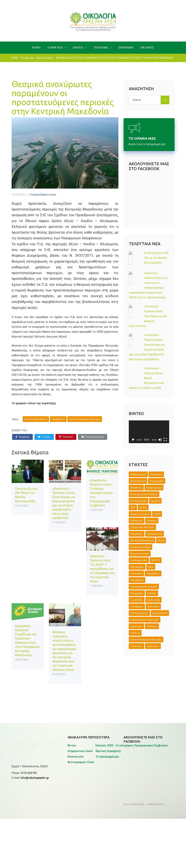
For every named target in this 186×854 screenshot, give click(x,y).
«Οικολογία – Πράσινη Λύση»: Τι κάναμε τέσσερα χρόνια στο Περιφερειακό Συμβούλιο (101, 492)
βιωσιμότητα (160, 613)
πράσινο (135, 633)
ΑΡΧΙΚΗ (36, 47)
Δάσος (143, 507)
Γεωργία (155, 500)
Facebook (22, 436)
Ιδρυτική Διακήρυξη (108, 751)
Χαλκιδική (153, 606)
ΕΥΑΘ (157, 514)
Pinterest (66, 436)
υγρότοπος (153, 646)
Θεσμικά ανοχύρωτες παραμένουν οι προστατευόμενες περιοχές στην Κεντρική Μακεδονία (63, 97)
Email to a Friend (92, 436)
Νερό (151, 567)
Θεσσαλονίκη (154, 533)
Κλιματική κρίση (140, 553)
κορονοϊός (136, 626)
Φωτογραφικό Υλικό (81, 762)
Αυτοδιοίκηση (138, 500)
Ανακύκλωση (138, 481)
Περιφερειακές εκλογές (144, 586)
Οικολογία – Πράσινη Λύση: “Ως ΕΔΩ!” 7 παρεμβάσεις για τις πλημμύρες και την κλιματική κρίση (102, 568)
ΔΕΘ (133, 507)
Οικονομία (136, 573)
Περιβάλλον (58, 419)
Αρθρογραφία (154, 487)
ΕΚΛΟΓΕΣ (78, 47)
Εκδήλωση (136, 520)
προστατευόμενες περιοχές (84, 419)
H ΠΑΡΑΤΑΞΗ (55, 47)
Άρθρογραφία (138, 474)
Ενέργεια (152, 520)
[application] (149, 431)
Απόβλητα (136, 487)
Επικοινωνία (76, 756)
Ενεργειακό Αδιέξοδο (142, 527)
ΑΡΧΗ (15, 57)
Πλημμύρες (137, 593)
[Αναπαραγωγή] (133, 439)
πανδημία (152, 626)
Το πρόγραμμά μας (107, 756)
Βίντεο (72, 745)
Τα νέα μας (27, 57)
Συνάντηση (137, 600)
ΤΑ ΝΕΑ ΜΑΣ (101, 47)
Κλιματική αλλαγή (140, 547)
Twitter (44, 436)
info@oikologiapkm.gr (34, 754)
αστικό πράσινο (139, 613)
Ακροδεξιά (156, 474)
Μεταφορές (137, 567)
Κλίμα (161, 540)
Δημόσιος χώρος (140, 514)
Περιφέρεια (137, 580)
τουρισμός (136, 646)
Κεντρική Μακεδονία (35, 419)
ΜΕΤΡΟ (156, 560)
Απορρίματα (156, 481)
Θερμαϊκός (137, 533)
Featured (36, 194)
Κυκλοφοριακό (139, 560)
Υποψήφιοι (137, 606)
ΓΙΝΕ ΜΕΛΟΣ (147, 47)
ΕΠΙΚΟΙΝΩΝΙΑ (126, 47)
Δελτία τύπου (44, 57)
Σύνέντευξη (153, 600)
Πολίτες (151, 593)
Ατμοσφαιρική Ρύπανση (144, 494)
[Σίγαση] (160, 439)
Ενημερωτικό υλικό (80, 751)
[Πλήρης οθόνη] (165, 439)
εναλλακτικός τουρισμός (145, 619)
